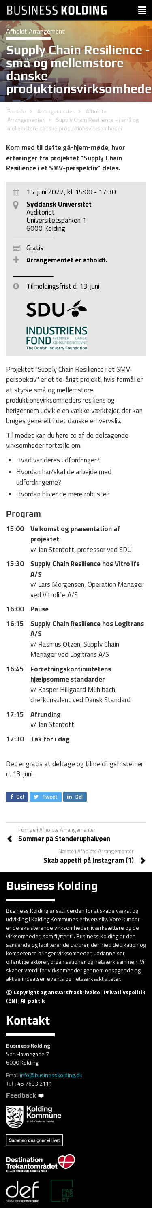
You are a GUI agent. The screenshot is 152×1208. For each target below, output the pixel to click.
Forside (16, 111)
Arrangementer (56, 111)
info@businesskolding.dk (51, 1075)
